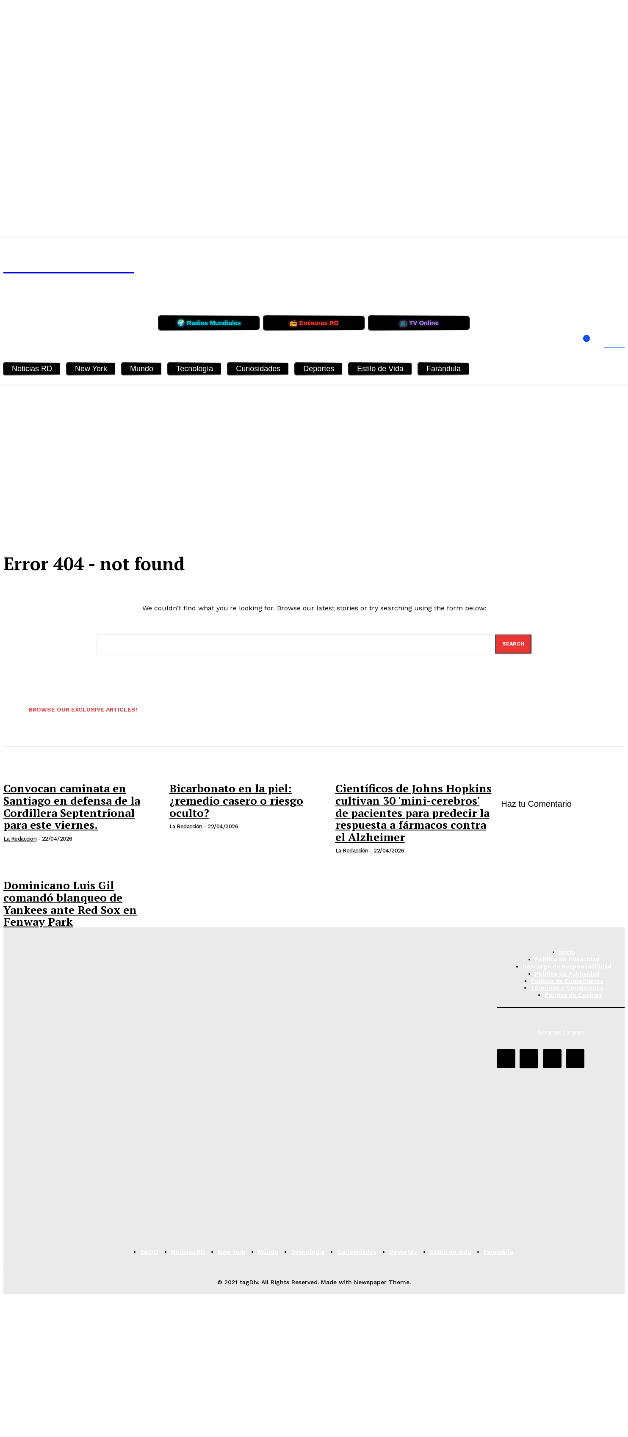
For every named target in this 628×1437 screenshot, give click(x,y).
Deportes (318, 368)
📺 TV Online (419, 322)
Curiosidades (258, 368)
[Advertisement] (314, 448)
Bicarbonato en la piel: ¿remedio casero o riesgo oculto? (236, 801)
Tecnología (194, 368)
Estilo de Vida (380, 368)
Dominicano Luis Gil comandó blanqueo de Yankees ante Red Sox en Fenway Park (70, 904)
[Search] (512, 644)
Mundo (141, 368)
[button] (606, 344)
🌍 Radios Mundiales (209, 322)
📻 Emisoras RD (314, 322)
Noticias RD (32, 368)
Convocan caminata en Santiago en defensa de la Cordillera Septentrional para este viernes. (71, 807)
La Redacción (19, 839)
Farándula (443, 368)
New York (91, 368)
